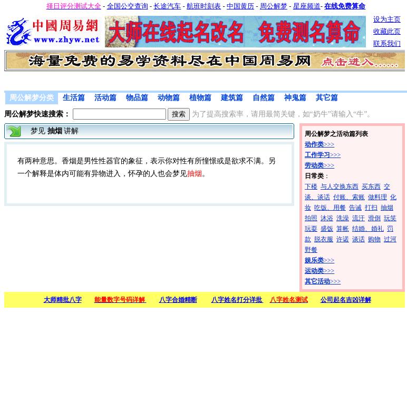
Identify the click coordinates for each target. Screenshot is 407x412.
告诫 (355, 207)
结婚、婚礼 (368, 228)
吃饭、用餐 (330, 207)
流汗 (358, 218)
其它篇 (327, 98)
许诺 (342, 239)
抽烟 (387, 207)
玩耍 (311, 228)
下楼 (311, 186)
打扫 (371, 207)
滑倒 (374, 218)
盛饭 (327, 228)
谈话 (358, 239)
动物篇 (169, 98)
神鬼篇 (295, 98)
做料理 (377, 197)
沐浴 (327, 218)
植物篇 (200, 98)
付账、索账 (349, 197)
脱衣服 (323, 239)
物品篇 (137, 98)
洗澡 (342, 218)
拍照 (311, 218)
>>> (319, 144)
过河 (390, 239)
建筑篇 (232, 98)
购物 (374, 239)
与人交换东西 (339, 186)
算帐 (342, 228)
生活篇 (74, 98)
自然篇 (264, 98)
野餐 (311, 249)
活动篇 (105, 98)
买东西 (371, 186)
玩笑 (390, 218)
